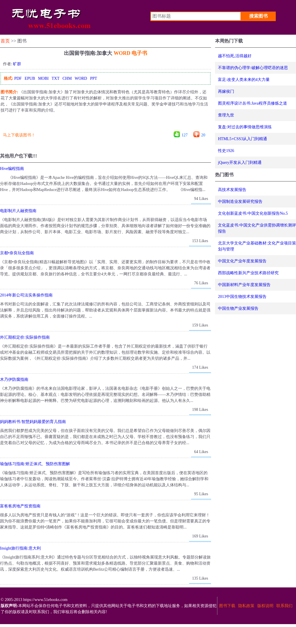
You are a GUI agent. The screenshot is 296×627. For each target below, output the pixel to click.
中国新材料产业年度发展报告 (244, 285)
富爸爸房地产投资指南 (20, 506)
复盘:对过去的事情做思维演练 (245, 127)
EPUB (30, 78)
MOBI (43, 78)
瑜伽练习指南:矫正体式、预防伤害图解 (35, 464)
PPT (93, 78)
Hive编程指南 (12, 168)
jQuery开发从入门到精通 (240, 162)
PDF (18, 78)
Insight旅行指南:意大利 (20, 548)
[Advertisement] (105, 124)
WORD (81, 78)
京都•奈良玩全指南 (17, 253)
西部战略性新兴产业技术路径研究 (248, 273)
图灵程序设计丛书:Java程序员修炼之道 (252, 103)
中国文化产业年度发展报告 (242, 261)
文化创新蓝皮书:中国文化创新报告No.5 (253, 213)
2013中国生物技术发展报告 (242, 296)
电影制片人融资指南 (18, 211)
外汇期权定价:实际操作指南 (25, 337)
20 (203, 135)
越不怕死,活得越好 (234, 56)
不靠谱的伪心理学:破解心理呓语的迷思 (253, 68)
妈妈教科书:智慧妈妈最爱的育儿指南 (33, 422)
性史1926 (226, 151)
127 (185, 135)
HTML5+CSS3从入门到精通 (242, 139)
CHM (67, 78)
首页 (5, 40)
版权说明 (265, 606)
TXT (55, 78)
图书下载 (227, 606)
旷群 (17, 64)
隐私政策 (246, 606)
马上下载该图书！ (19, 135)
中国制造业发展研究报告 (240, 201)
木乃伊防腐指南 (14, 379)
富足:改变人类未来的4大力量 (244, 79)
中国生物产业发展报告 (238, 308)
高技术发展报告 (232, 190)
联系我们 (284, 606)
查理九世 (226, 115)
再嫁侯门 (226, 91)
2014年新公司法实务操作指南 (26, 295)
